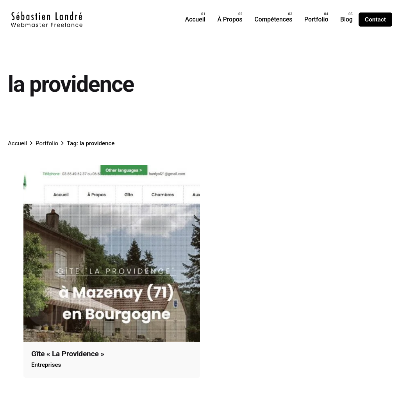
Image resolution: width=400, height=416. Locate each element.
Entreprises (46, 364)
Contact (375, 19)
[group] (195, 19)
